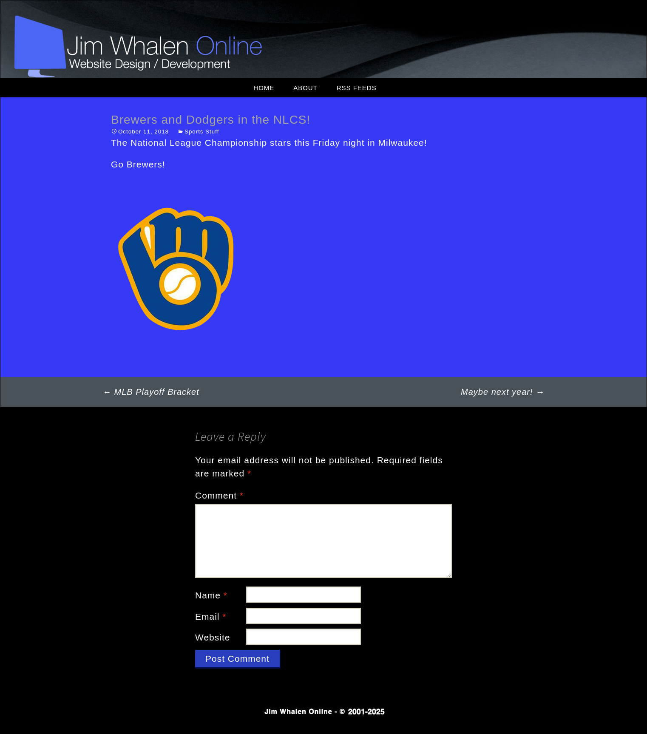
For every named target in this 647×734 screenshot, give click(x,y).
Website (212, 637)
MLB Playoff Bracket (150, 392)
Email (211, 616)
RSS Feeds (357, 87)
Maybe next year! (503, 392)
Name (211, 595)
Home (263, 87)
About (305, 87)
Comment (219, 495)
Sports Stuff (201, 131)
